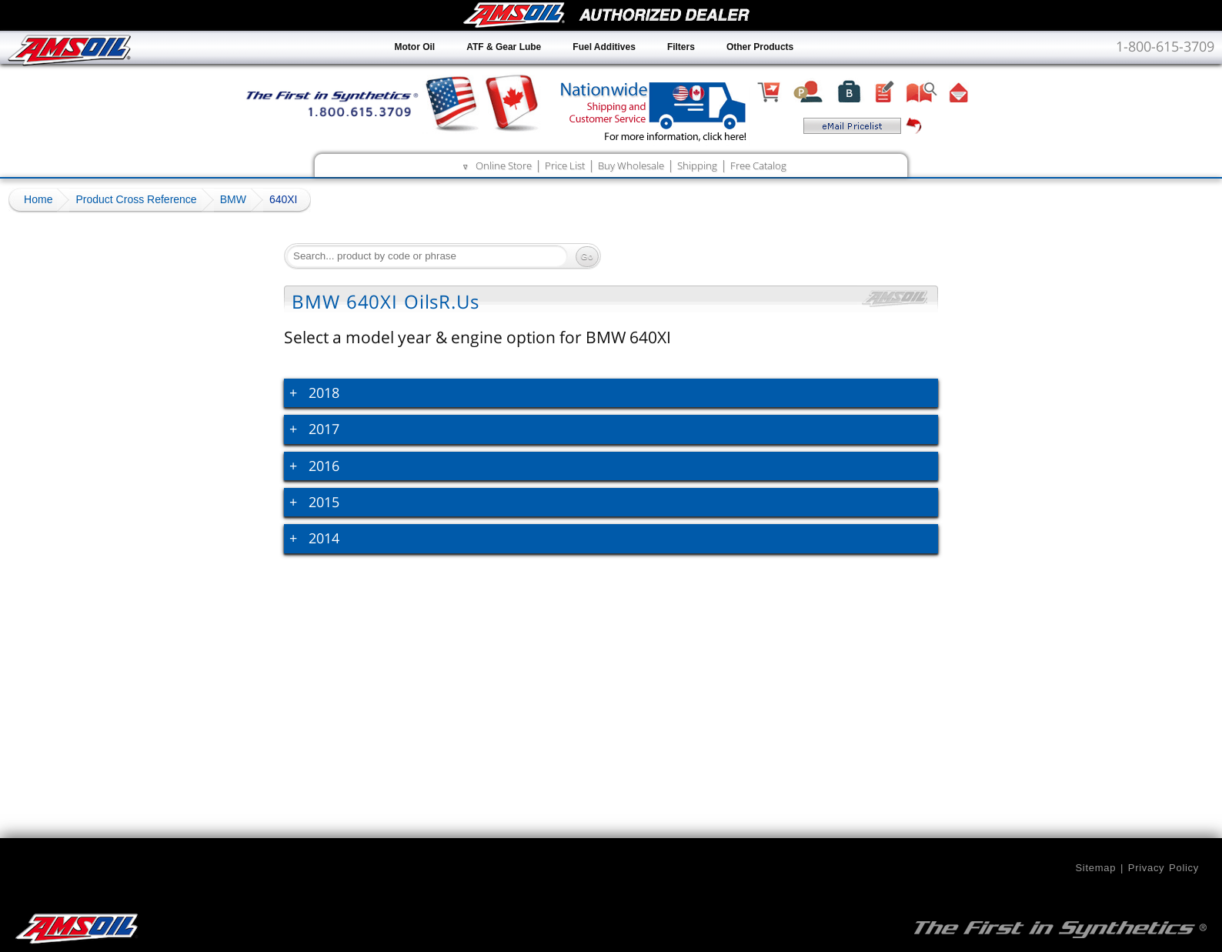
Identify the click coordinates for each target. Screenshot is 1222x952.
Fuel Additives (604, 47)
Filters (681, 47)
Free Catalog (758, 165)
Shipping (697, 165)
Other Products (759, 47)
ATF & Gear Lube (503, 47)
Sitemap (1095, 868)
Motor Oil (415, 47)
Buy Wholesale (631, 165)
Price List (565, 165)
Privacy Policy (1163, 868)
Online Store (504, 165)
